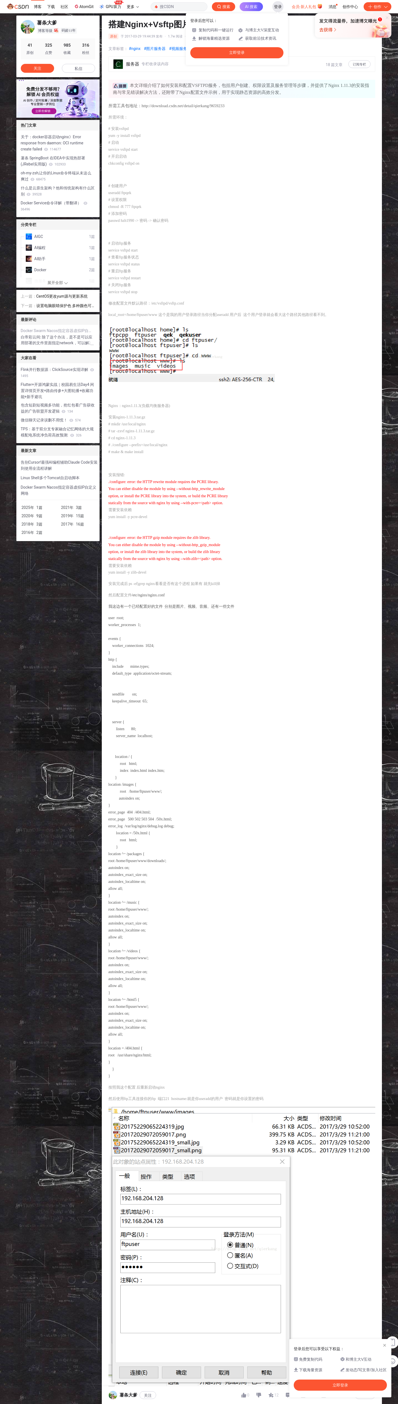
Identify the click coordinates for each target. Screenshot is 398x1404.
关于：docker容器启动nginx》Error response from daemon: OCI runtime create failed (52, 143)
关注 (148, 1395)
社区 (64, 6)
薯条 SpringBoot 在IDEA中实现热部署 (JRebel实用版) (53, 161)
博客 (38, 6)
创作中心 (350, 6)
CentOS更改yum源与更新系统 (62, 296)
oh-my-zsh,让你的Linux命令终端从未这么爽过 (56, 176)
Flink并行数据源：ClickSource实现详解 (57, 372)
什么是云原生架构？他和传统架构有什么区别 (58, 191)
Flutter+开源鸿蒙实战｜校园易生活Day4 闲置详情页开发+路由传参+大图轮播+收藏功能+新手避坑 (57, 390)
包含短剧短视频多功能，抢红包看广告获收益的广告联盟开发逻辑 (58, 408)
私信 (78, 68)
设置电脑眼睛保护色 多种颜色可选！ (64, 306)
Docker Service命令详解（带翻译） (54, 206)
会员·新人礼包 (307, 6)
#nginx (135, 48)
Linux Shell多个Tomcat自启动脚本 (50, 478)
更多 (133, 6)
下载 (51, 6)
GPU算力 (111, 5)
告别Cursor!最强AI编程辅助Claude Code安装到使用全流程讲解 (59, 465)
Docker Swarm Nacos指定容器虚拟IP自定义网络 (58, 330)
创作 (377, 6)
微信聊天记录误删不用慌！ (51, 420)
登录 (278, 6)
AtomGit (83, 6)
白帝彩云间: (31, 337)
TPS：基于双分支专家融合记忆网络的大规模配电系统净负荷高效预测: (57, 432)
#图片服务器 (155, 48)
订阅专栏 (359, 64)
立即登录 (237, 53)
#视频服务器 (180, 48)
